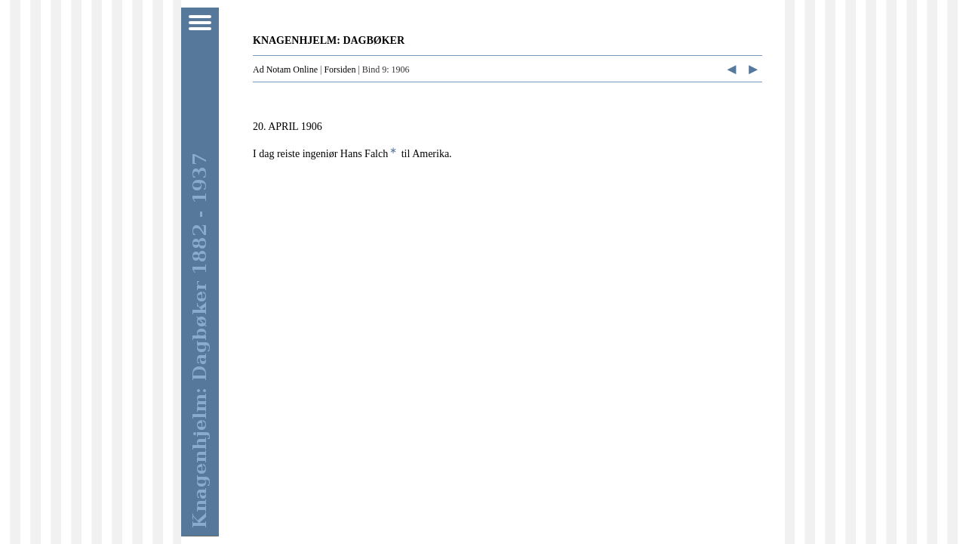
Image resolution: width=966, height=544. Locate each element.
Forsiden (339, 69)
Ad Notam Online (285, 69)
